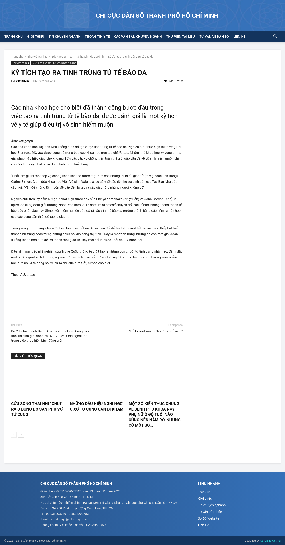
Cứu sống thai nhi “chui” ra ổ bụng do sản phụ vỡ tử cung (37, 409)
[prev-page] (14, 435)
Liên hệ (239, 36)
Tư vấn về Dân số (214, 36)
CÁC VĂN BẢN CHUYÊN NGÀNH (138, 36)
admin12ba (22, 80)
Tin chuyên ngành (65, 36)
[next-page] (21, 435)
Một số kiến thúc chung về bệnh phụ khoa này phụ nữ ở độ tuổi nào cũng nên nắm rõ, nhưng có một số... (155, 414)
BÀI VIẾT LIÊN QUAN (28, 356)
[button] (275, 37)
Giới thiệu (35, 36)
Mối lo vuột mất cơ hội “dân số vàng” (156, 331)
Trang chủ (13, 36)
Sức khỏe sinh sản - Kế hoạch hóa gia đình (78, 56)
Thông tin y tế (97, 36)
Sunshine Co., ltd (270, 540)
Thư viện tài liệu (180, 36)
